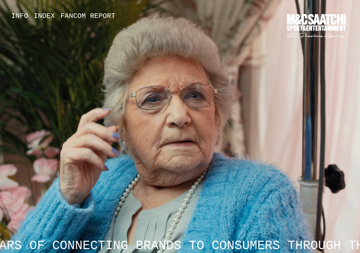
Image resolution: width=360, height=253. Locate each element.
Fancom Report (87, 16)
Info (19, 16)
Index (44, 16)
